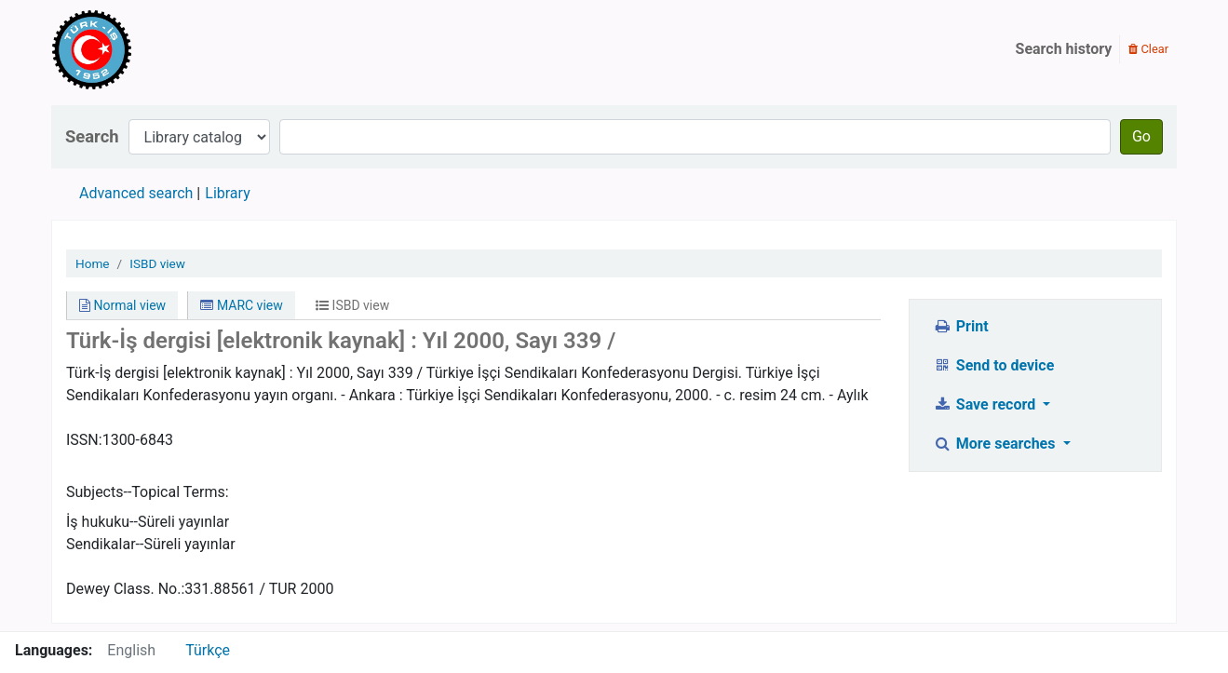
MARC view (241, 305)
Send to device (993, 365)
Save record (986, 404)
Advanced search (136, 193)
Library (227, 193)
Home (92, 263)
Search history (1064, 49)
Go (1141, 136)
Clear (1148, 49)
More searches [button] (996, 443)
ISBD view (157, 263)
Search (92, 136)
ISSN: (84, 440)
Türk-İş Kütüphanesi (145, 49)
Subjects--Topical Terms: (147, 492)
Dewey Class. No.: (125, 589)
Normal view (122, 305)
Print (960, 326)
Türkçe (207, 650)
